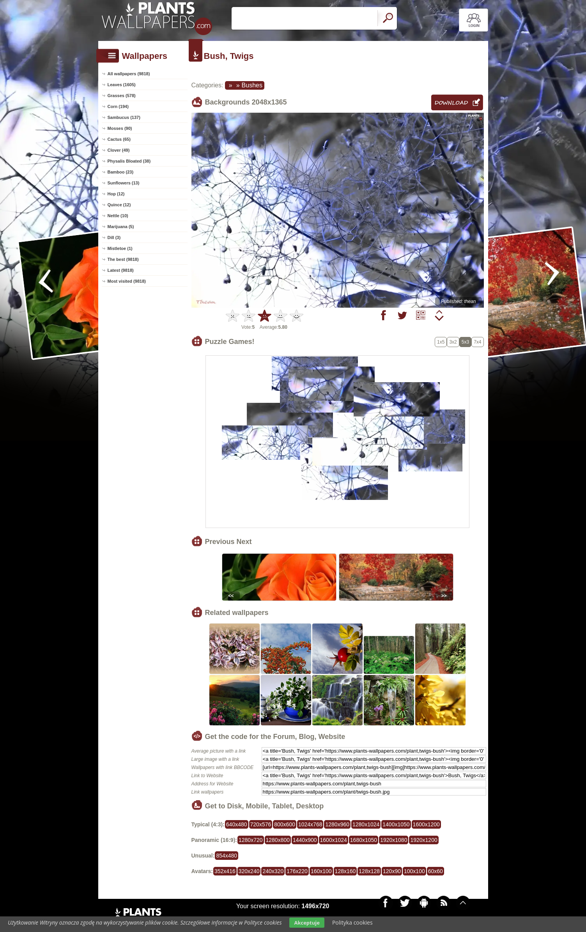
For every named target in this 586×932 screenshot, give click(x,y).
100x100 (414, 871)
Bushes (252, 85)
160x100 (321, 871)
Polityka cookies (352, 922)
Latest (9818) (121, 270)
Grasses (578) (122, 95)
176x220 (297, 871)
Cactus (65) (119, 139)
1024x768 (310, 824)
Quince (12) (119, 204)
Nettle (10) (118, 215)
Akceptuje (306, 922)
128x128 (369, 871)
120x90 (392, 871)
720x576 (260, 824)
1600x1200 (426, 824)
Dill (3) (114, 237)
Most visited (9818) (127, 281)
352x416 (224, 871)
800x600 (284, 824)
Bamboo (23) (121, 172)
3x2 (453, 342)
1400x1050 (395, 824)
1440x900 (305, 840)
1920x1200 (423, 840)
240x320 (272, 871)
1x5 (440, 342)
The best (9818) (123, 259)
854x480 (226, 855)
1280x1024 (365, 824)
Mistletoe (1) (120, 248)
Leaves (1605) (122, 84)
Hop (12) (116, 193)
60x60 (435, 871)
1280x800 (278, 840)
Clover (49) (119, 150)
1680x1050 (363, 840)
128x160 (345, 871)
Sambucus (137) (124, 117)
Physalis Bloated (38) (129, 161)
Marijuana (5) (121, 226)
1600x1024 (333, 840)
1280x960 (337, 824)
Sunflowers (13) (124, 183)
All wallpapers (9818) (129, 73)
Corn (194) (118, 106)
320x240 (249, 871)
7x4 (477, 342)
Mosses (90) (120, 128)
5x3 (465, 342)
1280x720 (251, 840)
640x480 (236, 824)
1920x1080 (393, 840)
